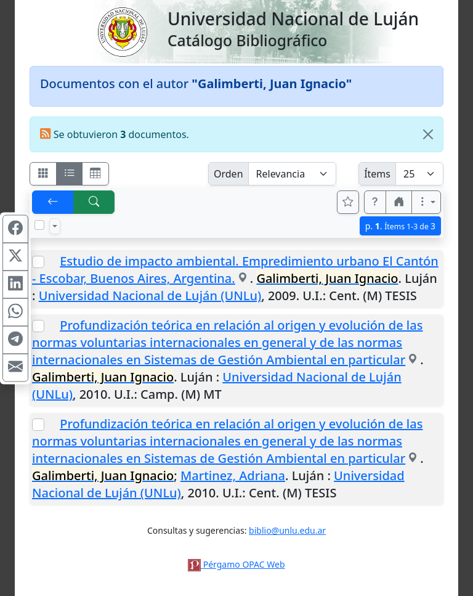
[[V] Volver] (53, 202)
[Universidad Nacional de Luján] (122, 31)
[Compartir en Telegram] (15, 339)
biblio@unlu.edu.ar (287, 530)
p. (400, 225)
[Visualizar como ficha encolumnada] (69, 174)
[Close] (428, 134)
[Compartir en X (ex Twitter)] (15, 256)
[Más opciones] (426, 202)
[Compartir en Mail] (15, 367)
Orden (228, 174)
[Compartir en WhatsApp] (15, 312)
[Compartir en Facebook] (15, 228)
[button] (375, 202)
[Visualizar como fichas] (43, 174)
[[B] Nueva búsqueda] (94, 202)
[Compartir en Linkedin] (15, 284)
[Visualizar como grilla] (95, 174)
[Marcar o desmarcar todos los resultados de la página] (39, 225)
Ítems (377, 174)
